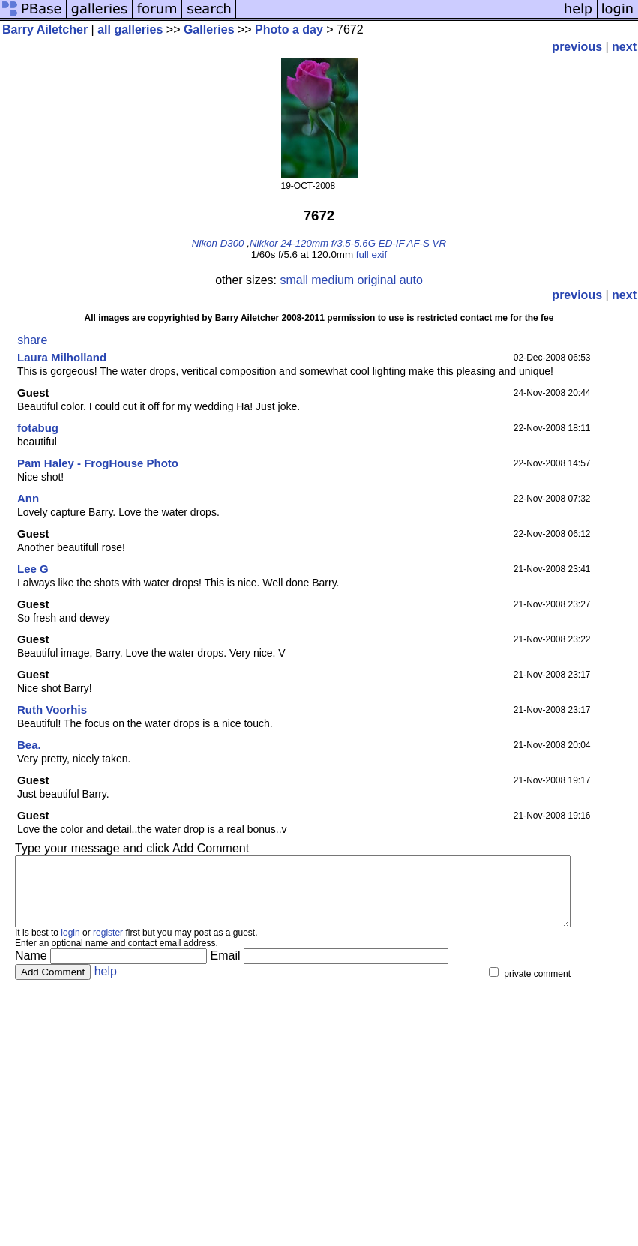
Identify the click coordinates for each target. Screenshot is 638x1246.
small (293, 280)
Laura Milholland (61, 357)
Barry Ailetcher (45, 29)
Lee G (33, 568)
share (32, 340)
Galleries (209, 29)
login (70, 946)
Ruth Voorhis (52, 709)
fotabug (37, 427)
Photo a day (289, 29)
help (105, 984)
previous (577, 46)
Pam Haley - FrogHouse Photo (97, 463)
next (624, 46)
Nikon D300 (218, 243)
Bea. (29, 744)
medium (332, 280)
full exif (371, 254)
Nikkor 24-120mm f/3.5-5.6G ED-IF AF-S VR (348, 243)
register (108, 946)
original (377, 280)
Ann (28, 498)
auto (411, 280)
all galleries (130, 29)
